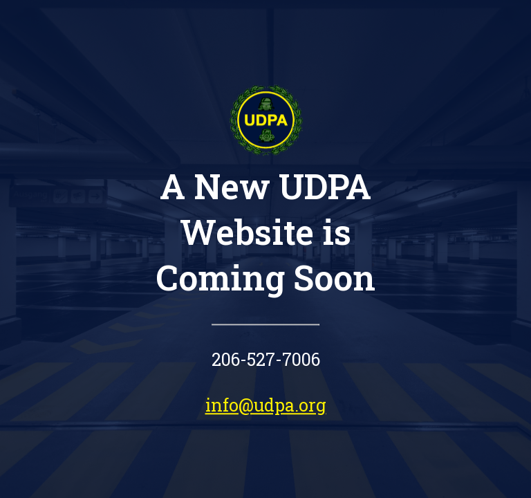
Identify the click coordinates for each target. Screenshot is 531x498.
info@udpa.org (265, 405)
